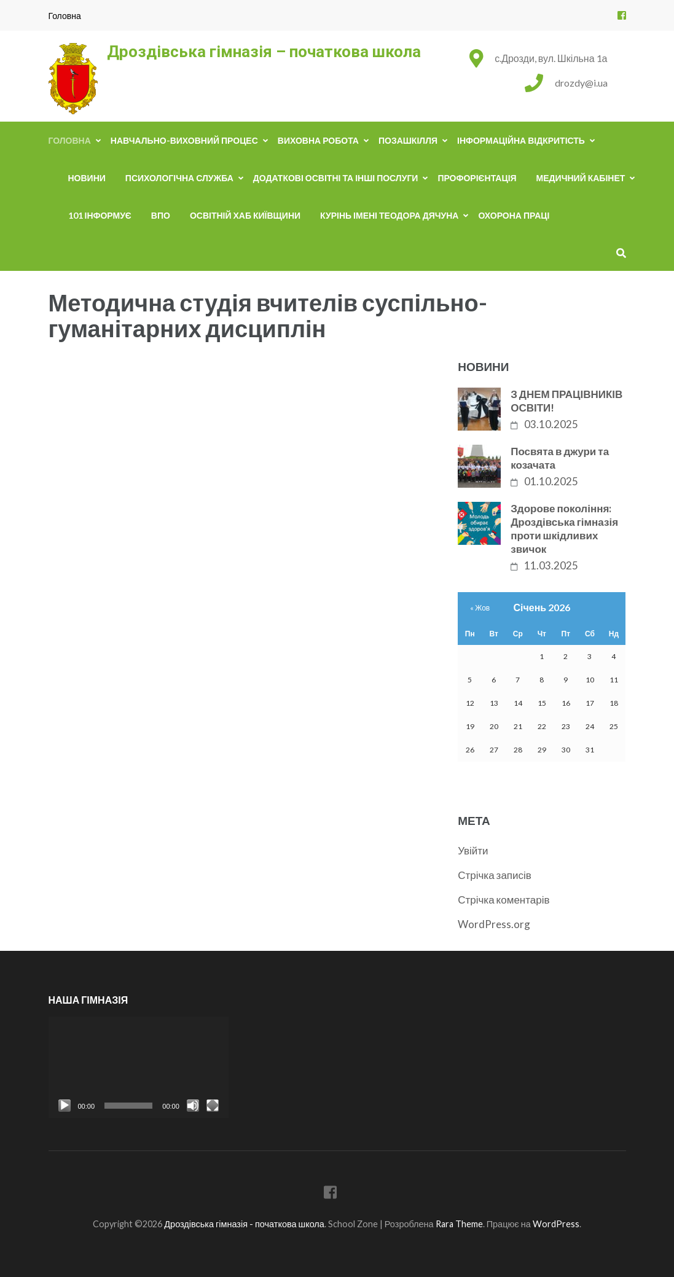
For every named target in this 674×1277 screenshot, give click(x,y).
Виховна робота (318, 140)
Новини (87, 178)
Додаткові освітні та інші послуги (335, 178)
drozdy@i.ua (581, 82)
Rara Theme (459, 1224)
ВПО (160, 215)
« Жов (480, 607)
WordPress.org (494, 924)
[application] (139, 1067)
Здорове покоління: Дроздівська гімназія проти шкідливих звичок (564, 528)
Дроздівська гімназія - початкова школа (244, 1224)
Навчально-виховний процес (184, 140)
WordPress (556, 1224)
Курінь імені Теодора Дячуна (389, 215)
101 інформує (99, 215)
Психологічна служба (179, 178)
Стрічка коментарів (503, 899)
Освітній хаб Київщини (245, 215)
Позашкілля (407, 140)
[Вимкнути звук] (193, 1105)
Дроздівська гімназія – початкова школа (264, 51)
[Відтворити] (64, 1105)
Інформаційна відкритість (521, 140)
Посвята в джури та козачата (560, 458)
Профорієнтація (476, 178)
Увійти (473, 850)
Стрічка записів (494, 875)
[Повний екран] (212, 1105)
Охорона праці (513, 215)
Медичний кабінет (580, 178)
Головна (65, 15)
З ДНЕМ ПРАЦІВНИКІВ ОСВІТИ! (566, 401)
